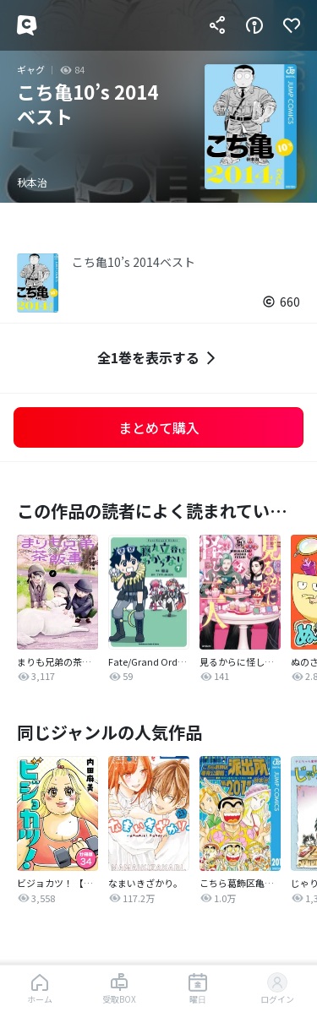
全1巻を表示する (158, 357)
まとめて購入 (158, 427)
